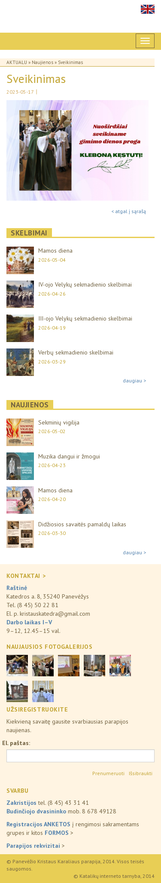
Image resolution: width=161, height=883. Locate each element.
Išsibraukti (140, 773)
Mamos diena (55, 250)
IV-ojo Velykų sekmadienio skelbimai (85, 284)
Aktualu (16, 62)
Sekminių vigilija (58, 422)
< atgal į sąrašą (128, 211)
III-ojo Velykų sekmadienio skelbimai (85, 318)
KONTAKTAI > (26, 576)
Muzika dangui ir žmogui (69, 456)
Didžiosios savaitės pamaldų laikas (82, 524)
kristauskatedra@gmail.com (55, 613)
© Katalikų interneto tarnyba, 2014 (114, 876)
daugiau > (134, 380)
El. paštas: (16, 743)
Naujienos (42, 62)
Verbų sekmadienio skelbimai (75, 352)
